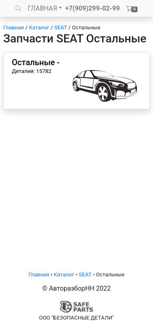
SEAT (60, 27)
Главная (13, 27)
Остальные (86, 27)
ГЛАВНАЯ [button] (42, 8)
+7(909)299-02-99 (92, 8)
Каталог (39, 27)
